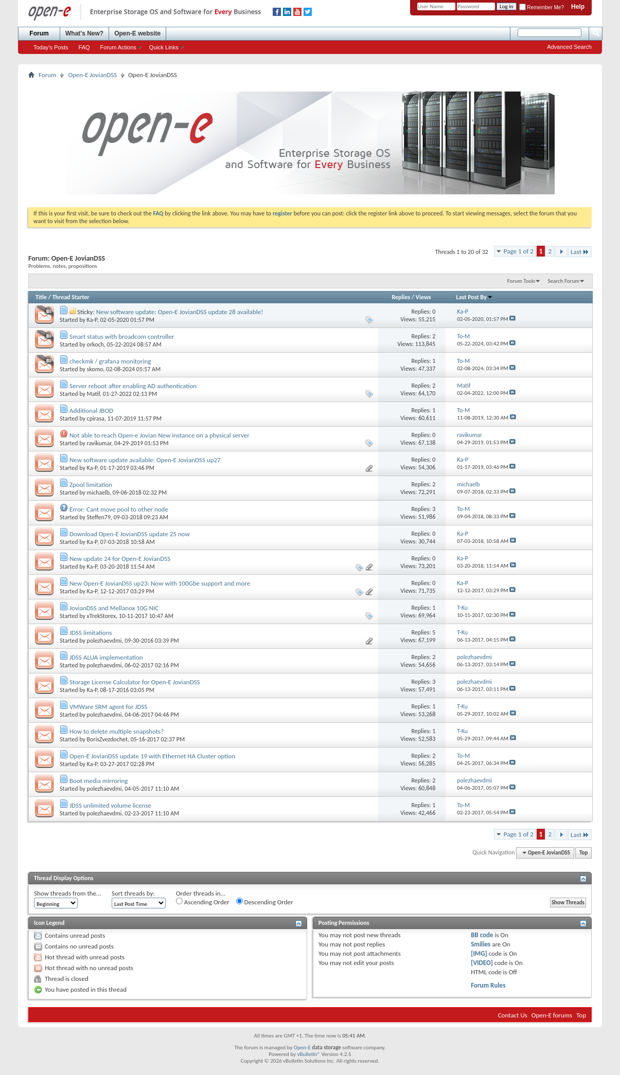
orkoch (95, 344)
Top (583, 852)
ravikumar (99, 443)
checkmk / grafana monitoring (110, 361)
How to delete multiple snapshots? (116, 731)
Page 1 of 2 (519, 251)
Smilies (480, 944)
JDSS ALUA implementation (106, 657)
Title (41, 297)
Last (580, 252)
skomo (95, 369)
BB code (482, 935)
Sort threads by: (133, 893)
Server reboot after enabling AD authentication (133, 386)
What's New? (84, 33)
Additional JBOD (91, 410)
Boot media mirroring (98, 781)
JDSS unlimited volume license (110, 805)
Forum (38, 33)
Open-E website (137, 33)
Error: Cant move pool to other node (118, 509)
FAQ (84, 47)
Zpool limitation (90, 484)
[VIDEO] (482, 963)
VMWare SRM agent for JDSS (108, 706)
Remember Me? (541, 7)
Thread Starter (71, 297)
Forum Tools (521, 281)
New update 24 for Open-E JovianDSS (119, 558)
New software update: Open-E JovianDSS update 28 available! (179, 312)
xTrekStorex (101, 616)
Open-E (302, 1047)
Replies (401, 297)
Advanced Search (569, 47)
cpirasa (95, 418)
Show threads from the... (67, 893)
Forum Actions (118, 47)
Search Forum (564, 281)
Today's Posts (50, 47)
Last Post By (474, 297)
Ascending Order (202, 902)
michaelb (98, 492)
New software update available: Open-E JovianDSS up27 (145, 460)
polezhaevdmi (104, 640)
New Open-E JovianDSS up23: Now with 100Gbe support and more (159, 583)
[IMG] (479, 953)
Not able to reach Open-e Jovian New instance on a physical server (159, 435)
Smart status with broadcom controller (121, 336)
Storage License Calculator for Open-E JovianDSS (134, 682)
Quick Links (164, 47)
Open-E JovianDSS (92, 75)
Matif (93, 393)
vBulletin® (308, 1054)
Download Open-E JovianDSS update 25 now (129, 534)
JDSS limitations (90, 632)
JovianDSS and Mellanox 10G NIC (113, 608)
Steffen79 (99, 517)
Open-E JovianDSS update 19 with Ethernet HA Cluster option (152, 756)
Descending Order (264, 902)
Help (577, 6)
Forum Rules (488, 985)
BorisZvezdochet (107, 739)
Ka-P (92, 319)
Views (423, 297)
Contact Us (512, 1015)
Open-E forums (552, 1015)
